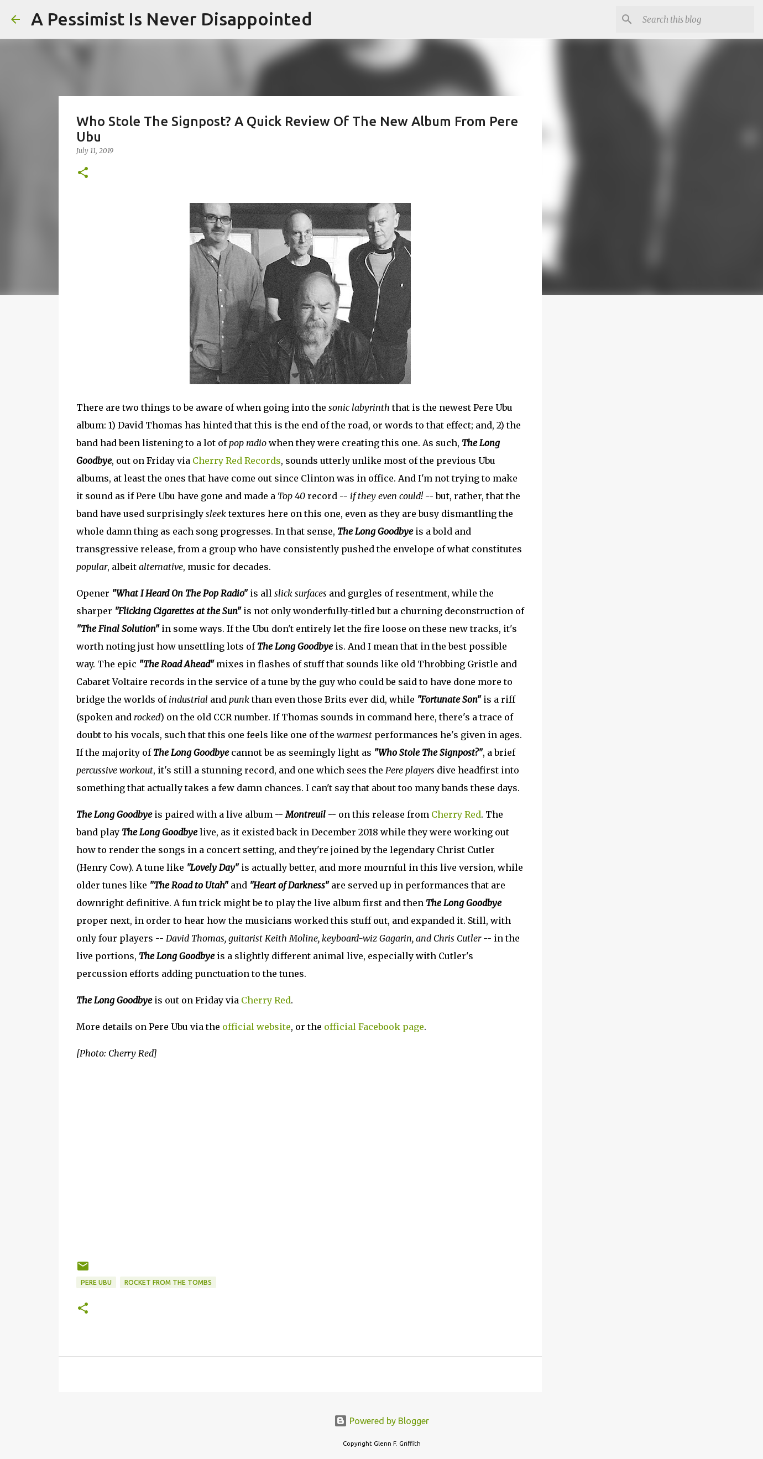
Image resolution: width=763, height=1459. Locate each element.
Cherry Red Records (236, 460)
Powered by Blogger (381, 1421)
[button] (83, 173)
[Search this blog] (696, 19)
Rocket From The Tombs (168, 1282)
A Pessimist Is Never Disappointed (171, 19)
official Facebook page (374, 1026)
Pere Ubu (96, 1282)
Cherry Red (456, 814)
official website (256, 1026)
